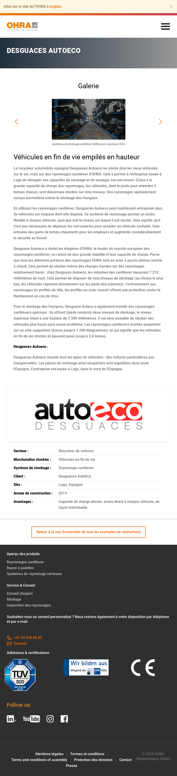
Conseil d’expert (20, 593)
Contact (125, 760)
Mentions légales (49, 754)
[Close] (171, 6)
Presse (71, 766)
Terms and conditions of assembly (39, 760)
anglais (55, 6)
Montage (14, 599)
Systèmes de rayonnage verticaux (34, 574)
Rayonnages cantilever (25, 562)
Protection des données (93, 760)
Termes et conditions (87, 754)
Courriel (17, 643)
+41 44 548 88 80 (24, 637)
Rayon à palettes (20, 568)
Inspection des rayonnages (29, 605)
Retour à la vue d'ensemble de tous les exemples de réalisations (88, 532)
